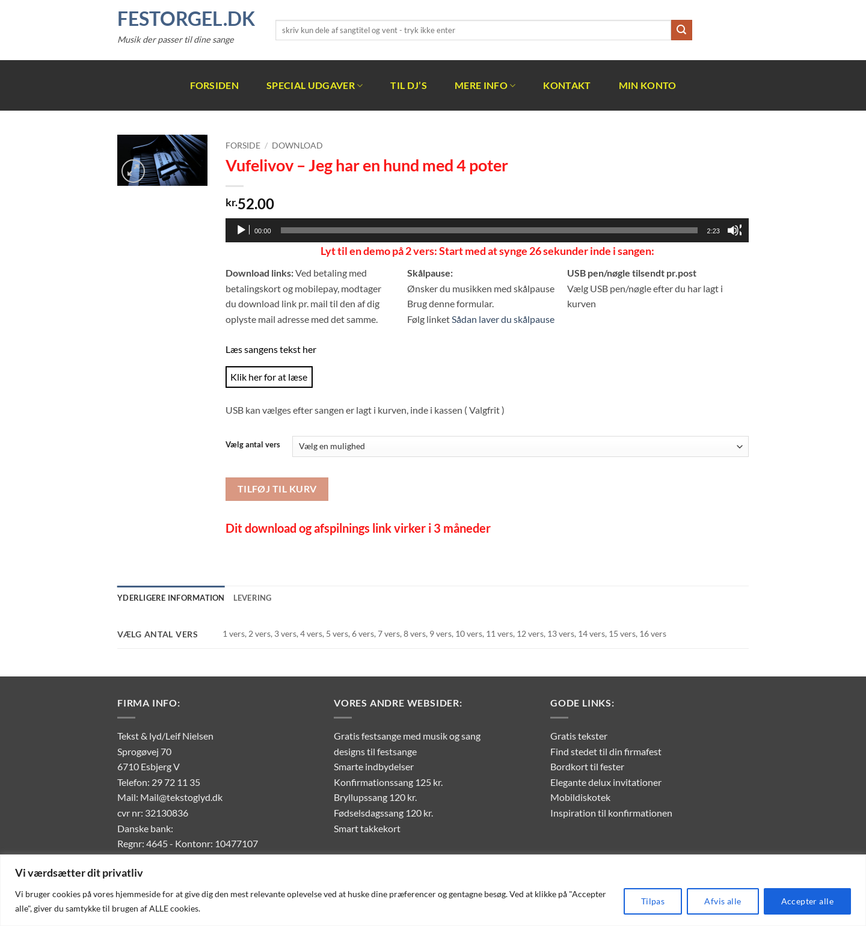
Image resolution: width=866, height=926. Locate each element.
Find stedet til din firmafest (606, 751)
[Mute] (734, 230)
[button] (133, 171)
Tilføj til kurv (277, 488)
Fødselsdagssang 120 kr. (383, 812)
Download (297, 145)
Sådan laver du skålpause (503, 319)
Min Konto (648, 85)
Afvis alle (722, 901)
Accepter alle (807, 901)
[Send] (681, 30)
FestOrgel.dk (186, 18)
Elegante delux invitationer (606, 782)
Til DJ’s (408, 85)
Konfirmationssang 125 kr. (388, 782)
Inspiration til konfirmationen (611, 812)
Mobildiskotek (580, 797)
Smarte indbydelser (374, 766)
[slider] (489, 230)
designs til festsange (375, 751)
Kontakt (567, 85)
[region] (433, 890)
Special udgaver (314, 85)
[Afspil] (242, 230)
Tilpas (653, 901)
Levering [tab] (252, 598)
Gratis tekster (578, 735)
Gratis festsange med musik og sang (407, 735)
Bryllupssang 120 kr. (375, 797)
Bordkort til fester (587, 766)
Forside (243, 145)
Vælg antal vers (253, 445)
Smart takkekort (367, 828)
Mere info (485, 85)
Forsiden (214, 85)
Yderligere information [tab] (171, 598)
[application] (487, 230)
